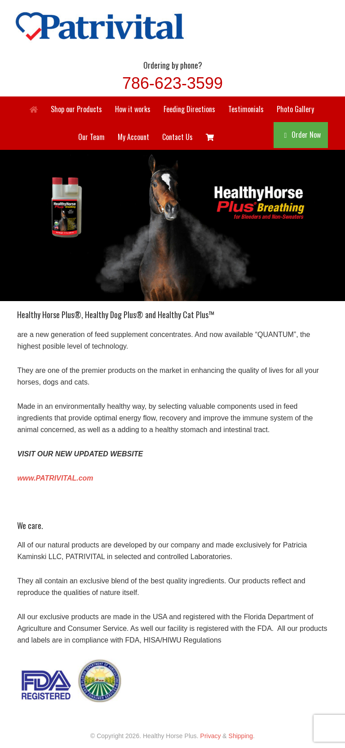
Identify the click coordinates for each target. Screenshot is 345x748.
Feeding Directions (189, 109)
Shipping (241, 735)
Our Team (91, 136)
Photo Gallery (295, 109)
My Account (133, 136)
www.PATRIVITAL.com (55, 478)
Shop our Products (76, 109)
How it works (132, 109)
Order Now (306, 134)
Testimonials (246, 109)
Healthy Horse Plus (172, 25)
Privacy (210, 735)
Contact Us (177, 136)
